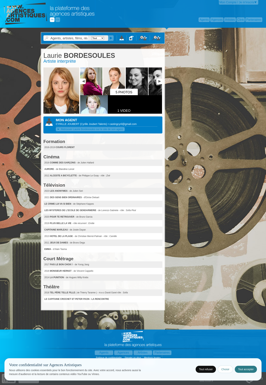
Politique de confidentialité (109, 357)
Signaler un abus (133, 357)
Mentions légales (152, 357)
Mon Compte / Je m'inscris (236, 2)
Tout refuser (206, 369)
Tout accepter (246, 369)
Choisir (225, 369)
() (94, 124)
